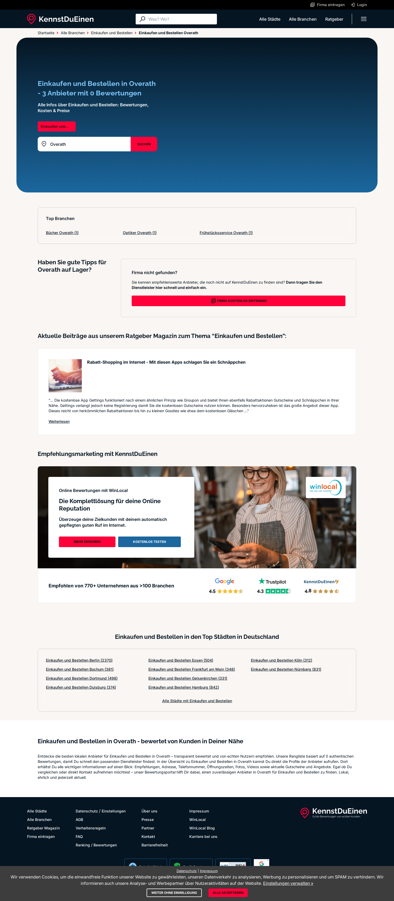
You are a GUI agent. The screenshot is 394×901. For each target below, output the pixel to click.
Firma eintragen (41, 836)
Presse (148, 819)
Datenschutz (87, 811)
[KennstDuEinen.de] (60, 19)
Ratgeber (334, 19)
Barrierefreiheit (155, 845)
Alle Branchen (303, 19)
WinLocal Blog (202, 828)
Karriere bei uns (203, 836)
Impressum (199, 811)
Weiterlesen (59, 421)
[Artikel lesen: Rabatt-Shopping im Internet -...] (65, 375)
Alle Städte (269, 19)
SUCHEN (144, 144)
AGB (79, 819)
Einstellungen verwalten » (288, 883)
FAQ (79, 836)
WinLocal (197, 819)
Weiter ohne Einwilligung (174, 893)
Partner (148, 828)
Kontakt (148, 836)
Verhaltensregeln (91, 828)
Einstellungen (114, 811)
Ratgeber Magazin (43, 828)
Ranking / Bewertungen (96, 845)
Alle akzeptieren (228, 893)
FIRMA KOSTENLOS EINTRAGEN (239, 301)
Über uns (149, 811)
